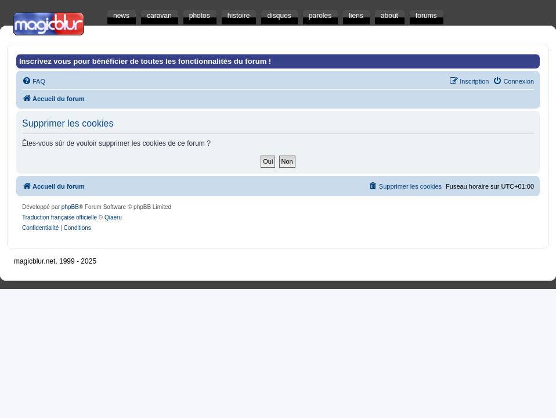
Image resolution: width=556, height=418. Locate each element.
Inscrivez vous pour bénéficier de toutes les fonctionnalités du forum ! (145, 61)
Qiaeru (113, 217)
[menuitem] (33, 81)
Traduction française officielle (59, 217)
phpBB (70, 207)
